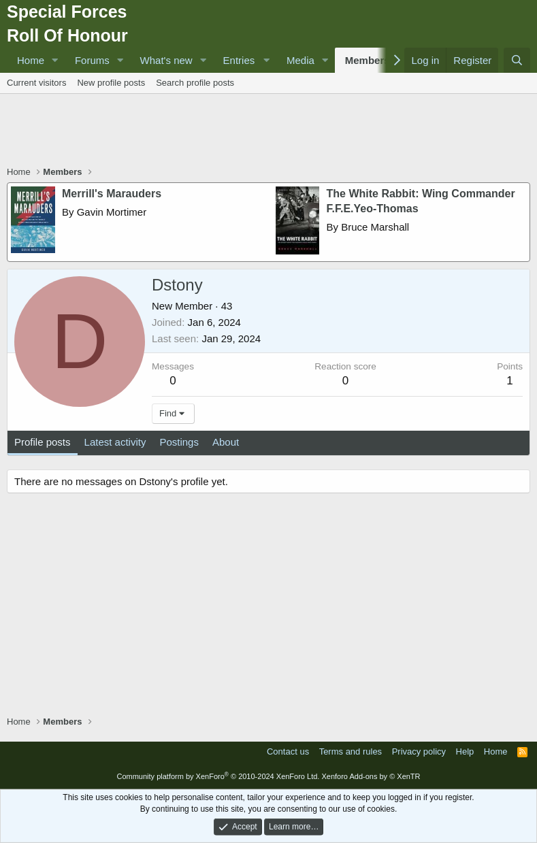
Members (367, 60)
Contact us (288, 751)
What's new (166, 60)
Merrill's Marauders (111, 193)
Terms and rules (350, 751)
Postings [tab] (179, 442)
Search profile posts (195, 83)
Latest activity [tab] (115, 442)
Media (300, 60)
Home (30, 60)
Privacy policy (419, 751)
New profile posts (111, 83)
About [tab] (225, 442)
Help (465, 751)
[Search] (517, 60)
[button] (55, 60)
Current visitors (36, 83)
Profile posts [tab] (42, 442)
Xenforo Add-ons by (370, 776)
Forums (92, 60)
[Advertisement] (269, 131)
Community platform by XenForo (217, 776)
